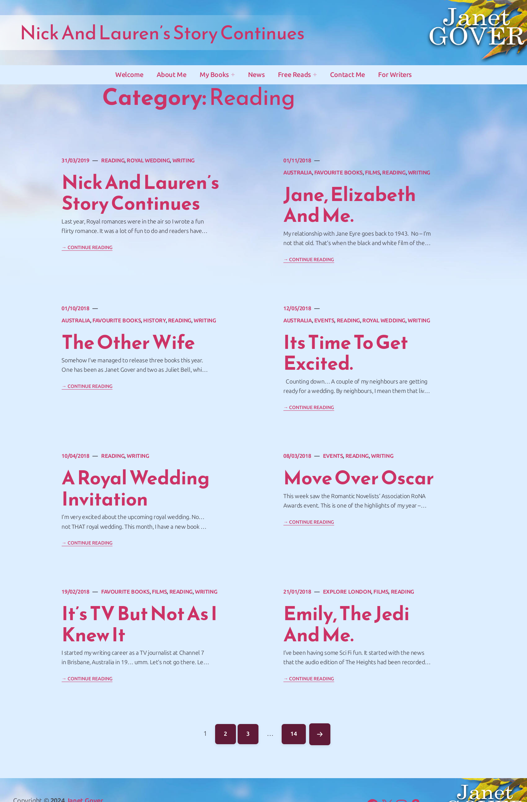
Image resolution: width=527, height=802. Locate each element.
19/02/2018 (75, 592)
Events (324, 320)
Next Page (319, 734)
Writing (183, 160)
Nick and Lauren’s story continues (140, 193)
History (154, 320)
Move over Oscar (358, 477)
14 (298, 732)
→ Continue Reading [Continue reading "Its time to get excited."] (308, 407)
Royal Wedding (148, 160)
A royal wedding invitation (135, 488)
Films (372, 172)
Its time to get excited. (345, 353)
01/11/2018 (297, 160)
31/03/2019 (75, 160)
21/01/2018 (297, 592)
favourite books (338, 172)
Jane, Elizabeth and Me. (349, 205)
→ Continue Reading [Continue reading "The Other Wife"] (87, 386)
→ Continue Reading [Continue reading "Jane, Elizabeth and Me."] (308, 260)
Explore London (347, 592)
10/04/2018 (75, 456)
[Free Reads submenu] (315, 74)
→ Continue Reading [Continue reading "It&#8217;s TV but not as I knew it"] (87, 679)
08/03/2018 (297, 456)
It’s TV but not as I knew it (139, 624)
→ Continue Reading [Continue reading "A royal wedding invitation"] (87, 543)
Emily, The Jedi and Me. (346, 624)
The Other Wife (128, 342)
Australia (297, 172)
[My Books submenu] (233, 74)
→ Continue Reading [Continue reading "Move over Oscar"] (308, 522)
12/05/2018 (297, 308)
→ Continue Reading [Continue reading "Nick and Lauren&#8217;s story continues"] (87, 247)
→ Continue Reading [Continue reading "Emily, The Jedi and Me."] (308, 679)
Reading (112, 160)
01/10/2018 (75, 308)
